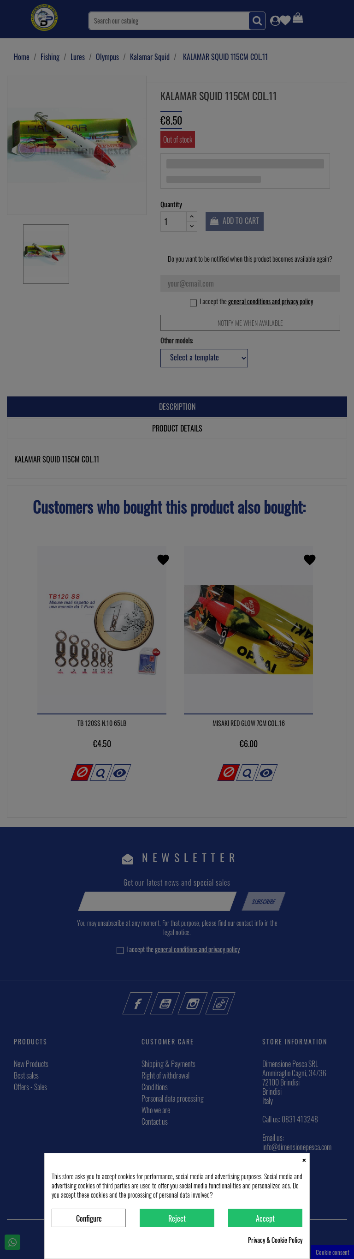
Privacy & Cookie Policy (275, 1240)
